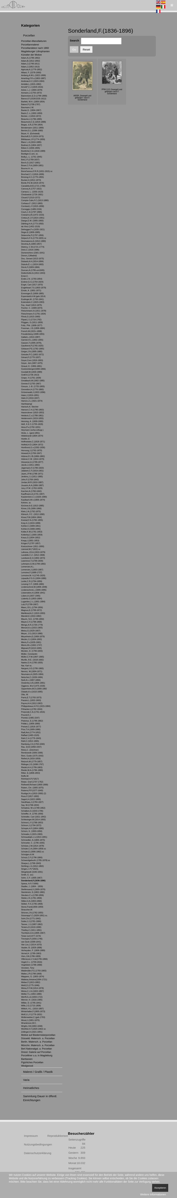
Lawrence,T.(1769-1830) (32, 561)
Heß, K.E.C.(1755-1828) (32, 424)
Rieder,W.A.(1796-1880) (32, 770)
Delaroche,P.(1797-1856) (32, 235)
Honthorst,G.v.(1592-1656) (33, 447)
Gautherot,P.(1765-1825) (32, 346)
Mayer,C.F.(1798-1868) (31, 622)
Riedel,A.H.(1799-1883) (31, 767)
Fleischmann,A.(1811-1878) (33, 311)
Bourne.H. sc (27, 168)
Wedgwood (27, 1065)
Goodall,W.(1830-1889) (31, 372)
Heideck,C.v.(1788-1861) (32, 415)
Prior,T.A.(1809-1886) (30, 729)
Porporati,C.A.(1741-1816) (33, 712)
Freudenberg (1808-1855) (32, 334)
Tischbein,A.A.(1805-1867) (33, 933)
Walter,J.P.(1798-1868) (31, 974)
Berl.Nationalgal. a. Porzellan (36, 1048)
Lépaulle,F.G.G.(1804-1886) (33, 578)
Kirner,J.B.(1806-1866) (31, 508)
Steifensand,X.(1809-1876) (33, 889)
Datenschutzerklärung (31, 1153)
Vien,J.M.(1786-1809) (31, 956)
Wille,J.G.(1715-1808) (31, 1005)
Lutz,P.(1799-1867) (29, 604)
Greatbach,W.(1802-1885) (33, 380)
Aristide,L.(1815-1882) (31, 84)
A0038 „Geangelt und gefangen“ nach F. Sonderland (82, 98)
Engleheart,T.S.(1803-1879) (33, 287)
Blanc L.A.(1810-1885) (31, 142)
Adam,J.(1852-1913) (30, 67)
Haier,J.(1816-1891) (30, 395)
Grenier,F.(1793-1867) (31, 383)
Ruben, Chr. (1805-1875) (32, 787)
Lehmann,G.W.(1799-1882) (33, 564)
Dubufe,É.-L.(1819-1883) (32, 264)
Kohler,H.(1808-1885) (31, 529)
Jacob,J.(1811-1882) (30, 465)
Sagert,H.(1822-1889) (31, 799)
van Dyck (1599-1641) (31, 942)
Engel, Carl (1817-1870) (32, 284)
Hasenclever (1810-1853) (32, 412)
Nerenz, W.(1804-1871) (31, 671)
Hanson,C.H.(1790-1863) (32, 410)
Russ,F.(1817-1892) (30, 796)
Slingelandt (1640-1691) (32, 872)
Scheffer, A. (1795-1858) (32, 814)
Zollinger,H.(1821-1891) (31, 1032)
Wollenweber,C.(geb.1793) (33, 1017)
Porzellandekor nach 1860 (35, 48)
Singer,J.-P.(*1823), (30, 869)
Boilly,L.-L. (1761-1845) (31, 157)
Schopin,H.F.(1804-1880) (32, 828)
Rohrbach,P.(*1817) (30, 779)
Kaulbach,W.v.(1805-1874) (33, 500)
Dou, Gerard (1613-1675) (32, 258)
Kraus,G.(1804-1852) (30, 537)
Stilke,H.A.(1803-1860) (31, 901)
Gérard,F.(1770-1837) (31, 357)
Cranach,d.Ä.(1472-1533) (32, 215)
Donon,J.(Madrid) (29, 255)
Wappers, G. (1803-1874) (32, 976)
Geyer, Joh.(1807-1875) (31, 363)
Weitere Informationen (153, 1194)
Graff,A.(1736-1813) (30, 375)
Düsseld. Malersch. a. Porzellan (38, 1038)
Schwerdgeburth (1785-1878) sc (35, 860)
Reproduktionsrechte (54, 1135)
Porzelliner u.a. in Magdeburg (36, 1055)
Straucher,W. (27, 909)
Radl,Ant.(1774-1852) (31, 732)
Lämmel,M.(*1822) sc (30, 549)
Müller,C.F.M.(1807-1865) (32, 657)
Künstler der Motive (31, 54)
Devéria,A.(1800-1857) (31, 244)
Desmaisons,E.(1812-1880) (33, 241)
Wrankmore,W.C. (28, 1023)
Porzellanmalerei (30, 44)
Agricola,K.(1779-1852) (31, 69)
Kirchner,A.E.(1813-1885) (32, 505)
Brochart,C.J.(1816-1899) (32, 174)
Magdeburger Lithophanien (35, 51)
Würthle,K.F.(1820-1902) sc (33, 1029)
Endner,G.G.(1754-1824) (32, 282)
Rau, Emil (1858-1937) (31, 747)
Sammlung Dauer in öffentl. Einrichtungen (40, 1098)
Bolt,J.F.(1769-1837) (30, 159)
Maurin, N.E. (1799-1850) (32, 619)
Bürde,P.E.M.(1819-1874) (32, 183)
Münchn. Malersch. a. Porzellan (38, 1045)
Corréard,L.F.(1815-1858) (32, 206)
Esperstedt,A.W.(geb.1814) (33, 296)
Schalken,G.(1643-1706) (32, 811)
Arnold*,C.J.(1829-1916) (32, 87)
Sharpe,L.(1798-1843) (31, 863)
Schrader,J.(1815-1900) (31, 834)
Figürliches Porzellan (32, 1062)
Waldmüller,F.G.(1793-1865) (33, 971)
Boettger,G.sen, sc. (29, 154)
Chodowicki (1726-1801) (32, 194)
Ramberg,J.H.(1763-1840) (33, 744)
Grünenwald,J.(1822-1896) (33, 392)
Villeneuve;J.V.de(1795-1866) (34, 959)
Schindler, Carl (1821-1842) (33, 817)
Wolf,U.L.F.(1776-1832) (31, 1014)
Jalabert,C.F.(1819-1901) (32, 471)
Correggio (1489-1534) (31, 209)
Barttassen (27, 1059)
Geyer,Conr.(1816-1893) (32, 360)
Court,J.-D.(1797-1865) (31, 212)
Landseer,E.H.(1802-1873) (33, 558)
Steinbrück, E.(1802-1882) (33, 892)
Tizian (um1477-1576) (31, 936)
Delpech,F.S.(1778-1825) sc (33, 238)
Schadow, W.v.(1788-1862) (33, 808)
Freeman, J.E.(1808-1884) (33, 328)
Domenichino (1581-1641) (33, 253)
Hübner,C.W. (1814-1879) (32, 459)
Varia (26, 1079)
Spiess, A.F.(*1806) (29, 883)
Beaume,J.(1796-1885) (31, 119)
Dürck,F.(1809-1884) (30, 267)
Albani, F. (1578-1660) (31, 72)
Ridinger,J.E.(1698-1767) (32, 764)
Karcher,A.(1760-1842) (31, 491)
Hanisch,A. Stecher (30, 407)
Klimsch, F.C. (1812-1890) (33, 514)
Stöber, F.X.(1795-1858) (32, 904)
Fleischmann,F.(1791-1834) (33, 314)
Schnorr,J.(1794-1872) (31, 825)
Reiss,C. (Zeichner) (30, 750)
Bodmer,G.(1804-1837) (31, 145)
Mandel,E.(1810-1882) (31, 616)
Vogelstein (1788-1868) (31, 965)
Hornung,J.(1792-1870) (31, 450)
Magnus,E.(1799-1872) (31, 610)
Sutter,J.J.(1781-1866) (31, 921)
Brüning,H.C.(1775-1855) (32, 177)
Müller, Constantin (29, 654)
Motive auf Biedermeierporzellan (38, 1035)
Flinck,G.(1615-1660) (30, 316)
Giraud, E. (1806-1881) (31, 366)
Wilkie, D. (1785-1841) (31, 1003)
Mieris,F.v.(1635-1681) (31, 642)
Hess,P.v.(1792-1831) (30, 427)
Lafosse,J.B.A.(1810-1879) (33, 552)
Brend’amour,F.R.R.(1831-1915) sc (36, 171)
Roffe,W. (25, 776)
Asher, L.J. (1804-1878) (31, 90)
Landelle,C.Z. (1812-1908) (33, 555)
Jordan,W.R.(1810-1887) (32, 482)
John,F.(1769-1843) (30, 479)
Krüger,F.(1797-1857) (30, 543)
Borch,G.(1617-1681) (30, 162)
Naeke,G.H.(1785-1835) (32, 662)
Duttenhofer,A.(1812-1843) (33, 273)
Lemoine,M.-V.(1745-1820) (33, 575)
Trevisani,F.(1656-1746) (31, 939)
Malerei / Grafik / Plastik (38, 1071)
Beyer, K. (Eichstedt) (30, 133)
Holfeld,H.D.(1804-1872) (32, 444)
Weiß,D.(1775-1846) (30, 985)
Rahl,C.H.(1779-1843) (31, 738)
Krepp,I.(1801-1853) (30, 540)
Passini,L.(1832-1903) (31, 700)
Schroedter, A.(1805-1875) (33, 840)
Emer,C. (24, 276)
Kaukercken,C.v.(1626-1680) (34, 497)
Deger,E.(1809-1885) (30, 232)
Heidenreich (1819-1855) (32, 418)
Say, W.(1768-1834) (30, 805)
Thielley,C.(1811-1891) (31, 930)
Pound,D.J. (26, 715)
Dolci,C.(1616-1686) (30, 250)
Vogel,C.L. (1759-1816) (31, 962)
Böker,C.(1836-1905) (30, 148)
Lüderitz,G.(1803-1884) (31, 598)
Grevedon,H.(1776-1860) (32, 389)
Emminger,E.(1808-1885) (32, 293)
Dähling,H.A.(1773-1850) (32, 223)
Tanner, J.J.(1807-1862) (31, 924)
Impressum (31, 1135)
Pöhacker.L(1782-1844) (31, 709)
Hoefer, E (25, 439)
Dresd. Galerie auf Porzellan (36, 1052)
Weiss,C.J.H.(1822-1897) (32, 991)
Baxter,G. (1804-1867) (31, 110)
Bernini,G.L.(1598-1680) (32, 130)
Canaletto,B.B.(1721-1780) (33, 186)
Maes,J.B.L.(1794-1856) (32, 607)
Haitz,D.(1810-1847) (30, 398)
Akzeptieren (160, 1188)
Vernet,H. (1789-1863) (31, 953)
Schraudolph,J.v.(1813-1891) (34, 837)
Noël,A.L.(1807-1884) (31, 680)
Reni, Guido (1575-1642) (32, 756)
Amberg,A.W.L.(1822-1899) (33, 75)
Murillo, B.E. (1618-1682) (32, 660)
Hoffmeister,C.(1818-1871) (33, 441)
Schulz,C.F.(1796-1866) (31, 857)
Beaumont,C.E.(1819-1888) (33, 122)
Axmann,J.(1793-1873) (31, 93)
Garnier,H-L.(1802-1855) (32, 340)
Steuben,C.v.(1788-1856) (32, 895)
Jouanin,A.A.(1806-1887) (32, 485)
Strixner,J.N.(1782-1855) (32, 913)
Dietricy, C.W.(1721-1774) (32, 247)
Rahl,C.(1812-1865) (30, 741)
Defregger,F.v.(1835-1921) (33, 229)
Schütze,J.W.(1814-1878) (32, 846)
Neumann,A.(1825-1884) (32, 674)
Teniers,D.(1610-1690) (31, 927)
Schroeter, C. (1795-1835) (33, 843)
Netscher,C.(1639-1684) (32, 677)
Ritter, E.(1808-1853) (30, 773)
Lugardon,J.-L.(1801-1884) (33, 601)
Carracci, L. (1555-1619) (32, 192)
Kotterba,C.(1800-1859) (31, 535)
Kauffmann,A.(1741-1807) (32, 494)
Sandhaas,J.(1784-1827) (32, 802)
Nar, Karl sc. (26, 665)
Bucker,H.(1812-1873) (31, 180)
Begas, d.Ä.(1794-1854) (32, 125)
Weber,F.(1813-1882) (30, 982)
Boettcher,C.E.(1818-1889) (33, 151)
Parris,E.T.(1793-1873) (31, 697)
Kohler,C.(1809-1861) (31, 526)
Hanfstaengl (26, 404)
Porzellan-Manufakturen (33, 41)
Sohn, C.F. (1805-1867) (31, 878)
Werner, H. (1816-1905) (31, 1000)
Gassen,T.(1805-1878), (31, 343)
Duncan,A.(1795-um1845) (33, 270)
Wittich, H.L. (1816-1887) (32, 1008)
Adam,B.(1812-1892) (30, 61)
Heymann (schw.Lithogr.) (32, 430)
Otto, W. (24, 694)
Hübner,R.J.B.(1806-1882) (33, 456)
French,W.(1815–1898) (31, 331)
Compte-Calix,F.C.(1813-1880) (35, 200)
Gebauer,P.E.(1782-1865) (32, 349)
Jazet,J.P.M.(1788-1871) (32, 474)
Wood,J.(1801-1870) (30, 1020)
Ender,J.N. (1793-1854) (31, 279)
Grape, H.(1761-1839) (31, 378)
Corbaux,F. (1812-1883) (31, 203)
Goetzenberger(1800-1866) (33, 369)
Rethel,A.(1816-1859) (31, 758)
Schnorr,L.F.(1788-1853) (32, 822)
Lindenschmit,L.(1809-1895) (33, 590)
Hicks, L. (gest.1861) (30, 433)
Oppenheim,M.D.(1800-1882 (34, 689)
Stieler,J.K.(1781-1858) (31, 898)
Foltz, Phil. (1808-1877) (31, 325)
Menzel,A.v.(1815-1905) (32, 628)
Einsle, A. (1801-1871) (31, 290)
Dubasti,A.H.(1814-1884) (32, 261)
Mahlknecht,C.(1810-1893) (33, 613)
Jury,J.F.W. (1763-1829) (31, 488)
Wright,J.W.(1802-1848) (31, 1026)
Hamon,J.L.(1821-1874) (31, 401)
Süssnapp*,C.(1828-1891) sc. (34, 915)
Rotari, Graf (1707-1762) (32, 782)
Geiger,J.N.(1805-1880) (31, 351)
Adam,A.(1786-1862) (30, 58)
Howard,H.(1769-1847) (31, 453)
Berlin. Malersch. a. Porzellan (36, 1041)
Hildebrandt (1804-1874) (32, 436)
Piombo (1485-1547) (30, 718)
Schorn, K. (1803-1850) (31, 831)
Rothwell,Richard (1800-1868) (34, 784)
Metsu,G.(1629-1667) (30, 631)
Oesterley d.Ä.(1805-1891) (33, 683)
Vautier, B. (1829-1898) (31, 947)
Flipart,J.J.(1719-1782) (31, 319)
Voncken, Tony (27, 968)
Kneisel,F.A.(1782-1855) (32, 520)
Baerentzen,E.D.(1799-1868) (34, 96)
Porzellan (29, 35)
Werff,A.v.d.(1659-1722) (31, 997)
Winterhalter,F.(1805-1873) (33, 1011)
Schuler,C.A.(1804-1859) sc (33, 848)
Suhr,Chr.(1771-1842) (31, 918)
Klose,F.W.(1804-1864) (31, 517)
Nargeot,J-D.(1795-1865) (32, 668)
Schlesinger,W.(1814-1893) (33, 819)
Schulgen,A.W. (27, 854)
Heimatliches (31, 1087)
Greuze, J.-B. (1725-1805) (33, 386)
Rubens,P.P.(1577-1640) (32, 790)
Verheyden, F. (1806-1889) (33, 950)
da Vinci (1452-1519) (30, 226)
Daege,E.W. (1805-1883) (32, 220)
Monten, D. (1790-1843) (32, 651)
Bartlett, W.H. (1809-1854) (33, 101)
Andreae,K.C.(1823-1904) (32, 81)
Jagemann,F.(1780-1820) (32, 468)
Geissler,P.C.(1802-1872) (32, 354)
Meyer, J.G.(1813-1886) (31, 633)
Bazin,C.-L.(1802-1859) (31, 113)
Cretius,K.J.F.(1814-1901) (32, 218)
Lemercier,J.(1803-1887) (32, 569)
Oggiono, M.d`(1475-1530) (33, 686)
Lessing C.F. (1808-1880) (32, 584)
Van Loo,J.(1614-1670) (31, 944)
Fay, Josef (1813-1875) (31, 305)
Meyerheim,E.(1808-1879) (33, 636)
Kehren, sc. (26, 502)
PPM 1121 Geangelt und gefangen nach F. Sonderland (112, 91)
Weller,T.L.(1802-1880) (31, 994)
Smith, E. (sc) (27, 875)
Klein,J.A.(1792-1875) (31, 511)
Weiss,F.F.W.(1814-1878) (32, 988)
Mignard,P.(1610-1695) (31, 648)
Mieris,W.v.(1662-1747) (31, 645)
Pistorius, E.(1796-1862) (32, 721)
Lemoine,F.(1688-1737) (31, 572)
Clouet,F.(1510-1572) (30, 197)
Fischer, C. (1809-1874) (31, 308)
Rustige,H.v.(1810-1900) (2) (33, 793)
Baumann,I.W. (27, 107)
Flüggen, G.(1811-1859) (32, 322)
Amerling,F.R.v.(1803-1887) (33, 78)
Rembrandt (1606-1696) (32, 753)
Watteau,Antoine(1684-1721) (34, 979)
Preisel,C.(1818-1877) (31, 726)
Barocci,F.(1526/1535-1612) (33, 98)
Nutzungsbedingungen (31, 1144)
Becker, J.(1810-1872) (31, 116)
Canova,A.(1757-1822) (31, 189)
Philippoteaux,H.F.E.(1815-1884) (36, 706)
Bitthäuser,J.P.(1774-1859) (33, 139)
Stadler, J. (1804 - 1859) (32, 886)
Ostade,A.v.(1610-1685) (32, 692)
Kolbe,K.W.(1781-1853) (31, 532)
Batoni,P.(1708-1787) (30, 104)
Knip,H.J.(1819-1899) (30, 523)
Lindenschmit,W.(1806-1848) (34, 587)
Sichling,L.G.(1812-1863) (32, 866)
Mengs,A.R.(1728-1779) (32, 625)
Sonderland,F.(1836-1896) (33, 880)
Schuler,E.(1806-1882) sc (32, 851)
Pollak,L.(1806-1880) (30, 723)
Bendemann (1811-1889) (32, 128)
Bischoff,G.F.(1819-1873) (32, 136)
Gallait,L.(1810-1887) (30, 337)
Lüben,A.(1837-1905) (30, 596)
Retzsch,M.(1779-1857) (31, 761)
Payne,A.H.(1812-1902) (31, 703)
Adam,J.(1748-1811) (30, 64)
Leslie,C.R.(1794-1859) (31, 581)
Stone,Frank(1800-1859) (32, 907)
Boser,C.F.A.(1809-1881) (32, 165)
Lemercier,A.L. (27, 566)
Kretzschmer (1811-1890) (32, 546)
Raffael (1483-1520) (30, 735)
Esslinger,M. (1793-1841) (32, 299)
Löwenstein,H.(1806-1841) (33, 593)
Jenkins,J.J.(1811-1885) (32, 476)
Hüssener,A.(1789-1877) (32, 462)
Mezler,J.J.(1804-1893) (31, 639)
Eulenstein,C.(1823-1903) (32, 302)
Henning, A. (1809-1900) (32, 421)
